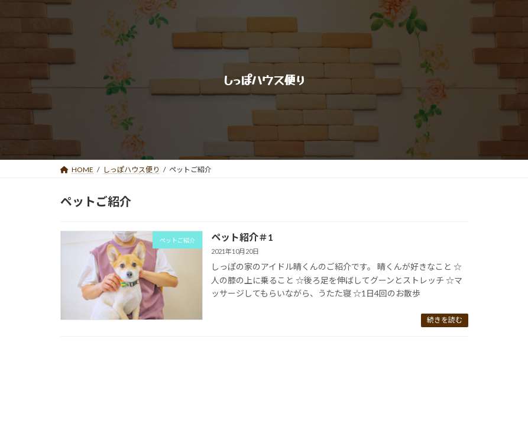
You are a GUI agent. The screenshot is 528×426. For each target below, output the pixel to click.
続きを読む (444, 319)
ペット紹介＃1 (242, 237)
